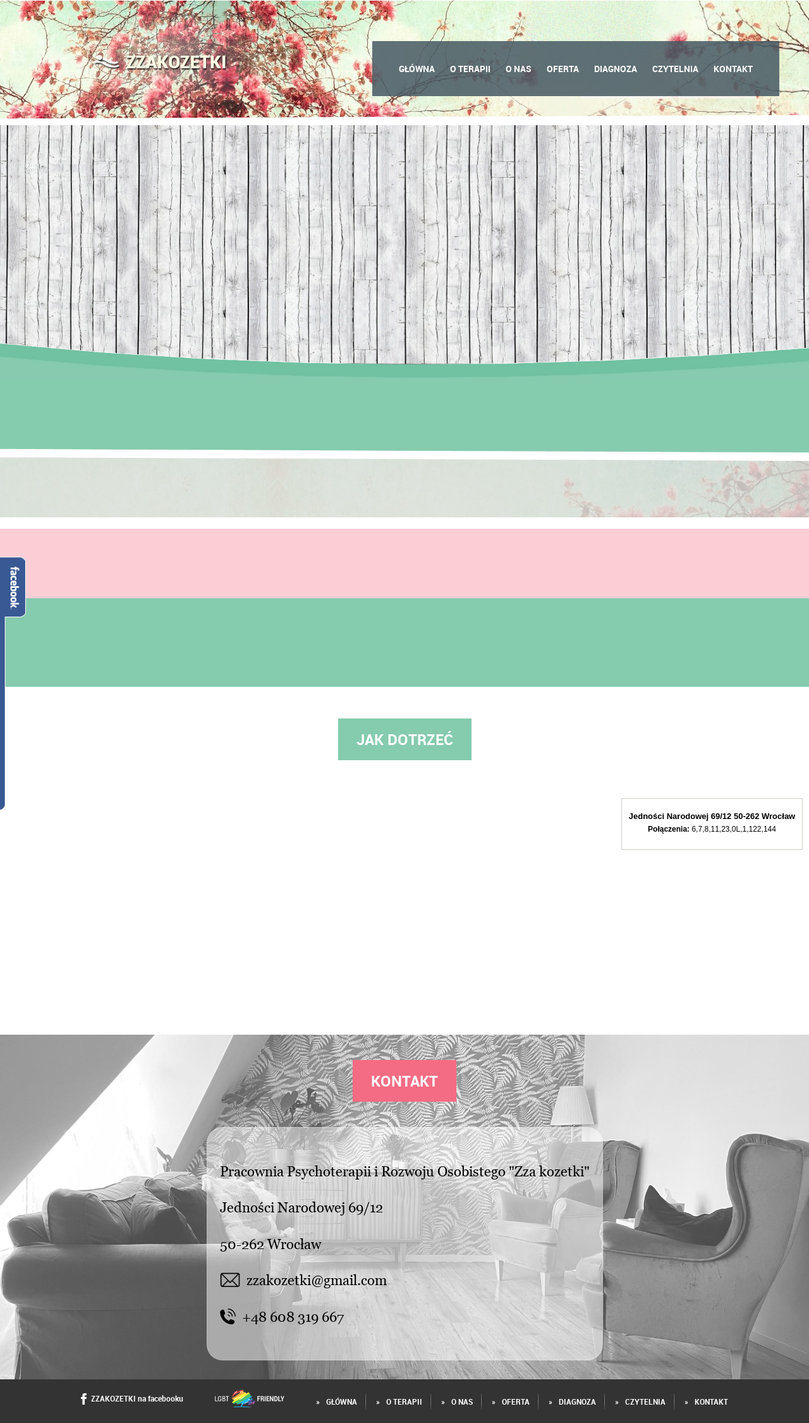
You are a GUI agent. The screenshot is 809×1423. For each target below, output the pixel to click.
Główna (417, 69)
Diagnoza (615, 69)
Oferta (563, 69)
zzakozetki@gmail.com (303, 1280)
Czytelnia (675, 69)
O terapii (470, 69)
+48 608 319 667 (282, 1316)
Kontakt (733, 69)
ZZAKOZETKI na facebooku (132, 1399)
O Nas (519, 69)
